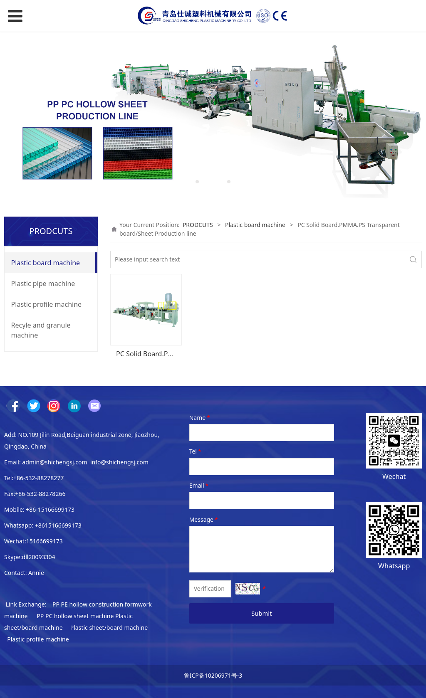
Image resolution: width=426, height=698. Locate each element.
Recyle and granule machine (41, 330)
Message (204, 519)
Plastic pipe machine (43, 283)
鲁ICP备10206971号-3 (213, 675)
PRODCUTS (198, 225)
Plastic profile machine (46, 304)
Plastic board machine (45, 262)
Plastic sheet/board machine (109, 627)
